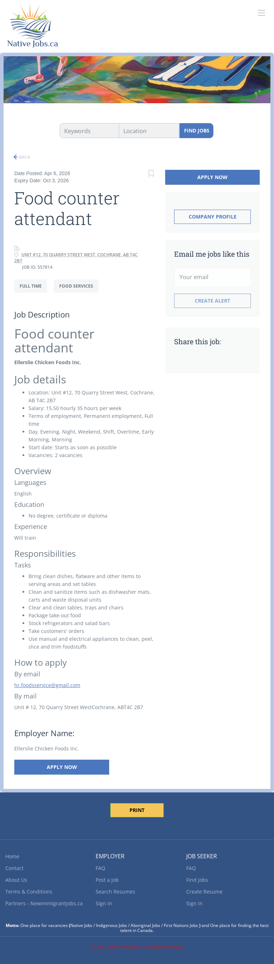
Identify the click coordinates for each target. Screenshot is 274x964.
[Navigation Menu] (261, 12)
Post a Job (107, 879)
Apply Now (61, 767)
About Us (16, 879)
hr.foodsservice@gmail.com (47, 685)
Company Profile (213, 216)
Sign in (104, 903)
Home (12, 856)
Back (24, 157)
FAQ (100, 868)
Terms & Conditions (28, 891)
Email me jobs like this (211, 253)
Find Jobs (196, 130)
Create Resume (204, 891)
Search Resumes (115, 891)
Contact (14, 868)
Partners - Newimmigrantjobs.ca (44, 903)
